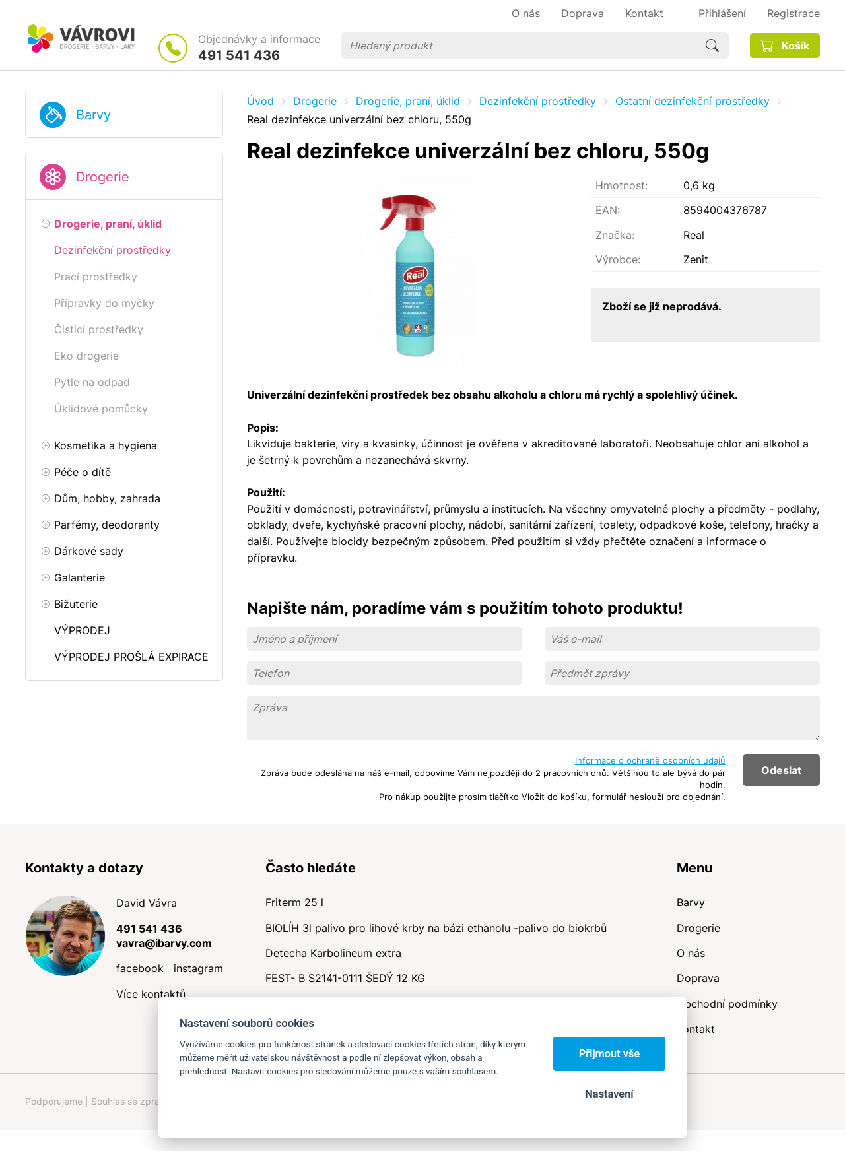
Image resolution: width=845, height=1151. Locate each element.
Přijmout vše (609, 1053)
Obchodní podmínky (727, 1003)
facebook (140, 968)
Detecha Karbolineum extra (333, 953)
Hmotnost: (621, 185)
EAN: (607, 209)
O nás (691, 953)
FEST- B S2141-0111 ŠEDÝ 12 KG (345, 978)
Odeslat (781, 770)
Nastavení (609, 1094)
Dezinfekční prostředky (537, 101)
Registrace (793, 13)
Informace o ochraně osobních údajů (650, 760)
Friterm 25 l (294, 902)
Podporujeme (54, 1101)
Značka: (614, 235)
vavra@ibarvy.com (164, 943)
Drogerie (102, 177)
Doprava (698, 978)
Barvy (93, 115)
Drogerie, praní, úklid (408, 101)
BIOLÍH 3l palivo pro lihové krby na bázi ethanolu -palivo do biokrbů (436, 928)
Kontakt (696, 1029)
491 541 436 (239, 55)
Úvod (260, 101)
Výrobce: (617, 259)
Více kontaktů (151, 994)
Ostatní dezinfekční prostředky (692, 101)
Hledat (712, 45)
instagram (198, 968)
